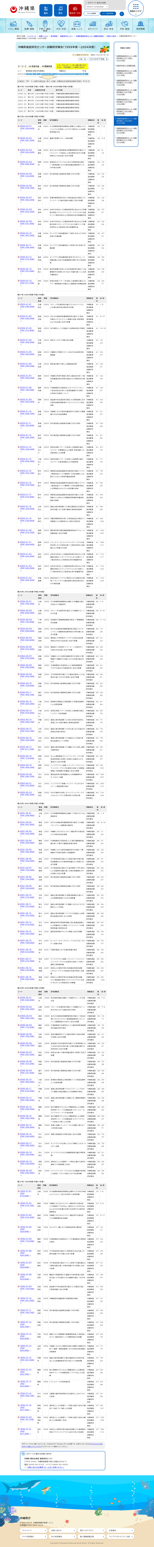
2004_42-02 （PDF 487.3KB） (27, 140)
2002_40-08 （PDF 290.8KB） (27, 667)
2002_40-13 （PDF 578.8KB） (27, 713)
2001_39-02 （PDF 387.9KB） (27, 824)
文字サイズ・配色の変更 (97, 3)
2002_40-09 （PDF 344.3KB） (27, 676)
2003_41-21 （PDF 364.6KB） (27, 544)
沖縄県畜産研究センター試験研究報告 (90, 36)
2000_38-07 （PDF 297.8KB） (27, 1054)
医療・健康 (29, 29)
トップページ (31, 36)
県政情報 (140, 29)
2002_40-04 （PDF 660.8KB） (27, 631)
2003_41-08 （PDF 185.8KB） (27, 390)
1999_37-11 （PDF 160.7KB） (27, 1312)
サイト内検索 (91, 13)
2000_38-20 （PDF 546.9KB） (27, 1173)
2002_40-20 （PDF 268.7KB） (27, 776)
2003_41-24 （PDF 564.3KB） (27, 580)
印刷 (80, 59)
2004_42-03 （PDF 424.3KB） (27, 152)
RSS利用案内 (56, 1536)
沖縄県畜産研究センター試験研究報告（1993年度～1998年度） (126, 110)
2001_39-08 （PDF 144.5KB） (27, 879)
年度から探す (111, 36)
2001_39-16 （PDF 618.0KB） (27, 952)
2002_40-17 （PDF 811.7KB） (27, 749)
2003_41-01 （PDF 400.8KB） (27, 306)
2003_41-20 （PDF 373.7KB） (27, 532)
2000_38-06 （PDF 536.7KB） (27, 1045)
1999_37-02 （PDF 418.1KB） (27, 1205)
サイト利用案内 (28, 1536)
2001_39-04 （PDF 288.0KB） (27, 843)
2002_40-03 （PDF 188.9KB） (27, 622)
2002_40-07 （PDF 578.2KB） (27, 658)
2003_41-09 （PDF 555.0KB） (27, 402)
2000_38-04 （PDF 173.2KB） (27, 1027)
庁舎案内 (112, 1530)
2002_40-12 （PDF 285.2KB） (27, 704)
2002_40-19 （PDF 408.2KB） (27, 767)
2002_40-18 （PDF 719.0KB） (27, 758)
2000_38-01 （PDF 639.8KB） (27, 1000)
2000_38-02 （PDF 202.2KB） (27, 1009)
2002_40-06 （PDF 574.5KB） (27, 649)
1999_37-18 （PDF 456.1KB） (27, 1396)
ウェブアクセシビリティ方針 (119, 1536)
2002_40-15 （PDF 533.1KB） (27, 731)
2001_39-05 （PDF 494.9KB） (27, 852)
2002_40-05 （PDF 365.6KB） (27, 640)
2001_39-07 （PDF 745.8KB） (27, 870)
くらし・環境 (13, 29)
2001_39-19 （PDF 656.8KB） (27, 979)
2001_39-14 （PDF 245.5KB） (27, 934)
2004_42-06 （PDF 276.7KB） (27, 188)
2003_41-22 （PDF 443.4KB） (27, 556)
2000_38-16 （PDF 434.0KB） (27, 1136)
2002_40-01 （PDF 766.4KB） (27, 604)
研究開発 (54, 36)
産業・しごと (77, 29)
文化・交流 (61, 29)
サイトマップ (26, 1530)
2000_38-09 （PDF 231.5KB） (27, 1073)
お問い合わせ (56, 1530)
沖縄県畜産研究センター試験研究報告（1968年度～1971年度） (126, 72)
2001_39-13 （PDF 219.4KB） (27, 924)
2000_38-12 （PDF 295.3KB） (27, 1100)
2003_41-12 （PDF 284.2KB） (27, 437)
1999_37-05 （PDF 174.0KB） (27, 1241)
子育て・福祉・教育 (45, 30)
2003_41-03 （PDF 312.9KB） (27, 330)
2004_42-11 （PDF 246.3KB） (27, 247)
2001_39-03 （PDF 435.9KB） (27, 833)
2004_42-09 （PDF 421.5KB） (27, 223)
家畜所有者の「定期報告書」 (126, 64)
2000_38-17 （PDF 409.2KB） (27, 1145)
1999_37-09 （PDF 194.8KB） (27, 1289)
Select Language (95, 6)
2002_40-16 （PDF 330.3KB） (27, 740)
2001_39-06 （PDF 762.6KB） (27, 861)
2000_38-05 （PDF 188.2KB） (27, 1036)
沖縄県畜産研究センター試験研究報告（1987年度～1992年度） (126, 100)
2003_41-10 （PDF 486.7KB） (27, 413)
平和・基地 (124, 29)
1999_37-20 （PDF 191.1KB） (27, 1419)
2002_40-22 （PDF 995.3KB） (27, 795)
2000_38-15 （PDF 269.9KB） (27, 1127)
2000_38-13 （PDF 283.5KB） (27, 1109)
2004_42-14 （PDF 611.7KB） (27, 283)
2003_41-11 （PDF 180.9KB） (27, 425)
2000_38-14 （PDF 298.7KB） (27, 1118)
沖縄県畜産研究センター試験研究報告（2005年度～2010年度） (126, 129)
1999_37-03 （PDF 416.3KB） (27, 1217)
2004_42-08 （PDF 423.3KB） (27, 212)
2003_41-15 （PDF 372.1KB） (27, 473)
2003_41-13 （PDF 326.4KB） (27, 449)
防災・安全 (109, 29)
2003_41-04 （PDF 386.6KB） (27, 342)
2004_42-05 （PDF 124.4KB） (27, 176)
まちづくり (93, 29)
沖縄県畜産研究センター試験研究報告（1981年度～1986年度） (126, 91)
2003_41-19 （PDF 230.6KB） (27, 521)
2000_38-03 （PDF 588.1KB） (27, 1018)
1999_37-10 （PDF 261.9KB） (27, 1300)
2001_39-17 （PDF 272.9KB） (27, 961)
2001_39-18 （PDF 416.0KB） (27, 970)
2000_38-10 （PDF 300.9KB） (27, 1082)
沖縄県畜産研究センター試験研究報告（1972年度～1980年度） (126, 81)
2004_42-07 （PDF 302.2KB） (27, 200)
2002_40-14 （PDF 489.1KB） (27, 722)
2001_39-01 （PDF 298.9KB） (27, 815)
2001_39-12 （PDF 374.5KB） (27, 915)
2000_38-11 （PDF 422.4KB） (27, 1091)
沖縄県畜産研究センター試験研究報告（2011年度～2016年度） (126, 139)
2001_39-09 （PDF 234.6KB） (27, 888)
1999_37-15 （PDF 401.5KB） (27, 1360)
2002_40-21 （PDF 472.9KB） (27, 785)
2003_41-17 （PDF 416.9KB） (27, 497)
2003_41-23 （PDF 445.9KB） (27, 568)
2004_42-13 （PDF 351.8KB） (27, 271)
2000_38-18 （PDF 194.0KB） (27, 1155)
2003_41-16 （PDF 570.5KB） (27, 485)
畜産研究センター (66, 36)
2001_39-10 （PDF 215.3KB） (27, 897)
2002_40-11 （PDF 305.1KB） (27, 695)
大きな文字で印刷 (96, 59)
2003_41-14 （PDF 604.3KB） (27, 461)
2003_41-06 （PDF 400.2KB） (27, 366)
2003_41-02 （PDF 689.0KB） (27, 318)
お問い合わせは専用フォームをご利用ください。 (45, 1467)
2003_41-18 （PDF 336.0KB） (27, 509)
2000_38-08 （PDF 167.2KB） (27, 1064)
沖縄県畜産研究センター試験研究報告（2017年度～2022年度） (126, 57)
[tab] (91, 13)
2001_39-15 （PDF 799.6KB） (27, 943)
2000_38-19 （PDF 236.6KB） (27, 1164)
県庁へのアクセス (86, 1530)
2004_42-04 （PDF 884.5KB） (27, 164)
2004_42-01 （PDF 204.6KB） (27, 128)
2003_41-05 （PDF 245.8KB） (27, 354)
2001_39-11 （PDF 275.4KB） (27, 906)
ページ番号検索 (108, 13)
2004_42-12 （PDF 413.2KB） (27, 259)
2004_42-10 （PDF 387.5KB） (27, 235)
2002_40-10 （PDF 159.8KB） (27, 685)
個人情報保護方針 (87, 1536)
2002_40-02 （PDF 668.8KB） (27, 613)
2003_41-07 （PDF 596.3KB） (27, 378)
